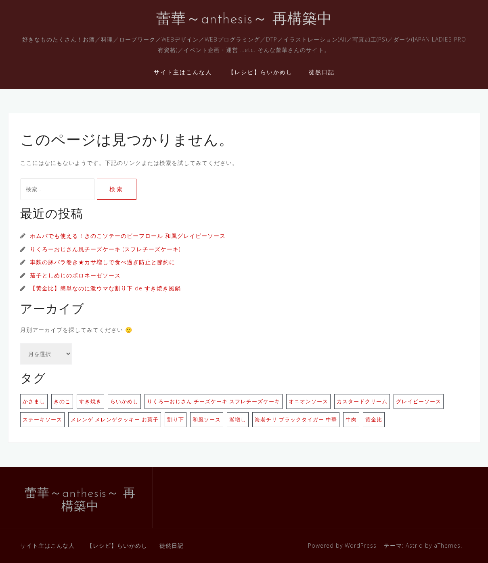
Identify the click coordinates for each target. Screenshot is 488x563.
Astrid (414, 545)
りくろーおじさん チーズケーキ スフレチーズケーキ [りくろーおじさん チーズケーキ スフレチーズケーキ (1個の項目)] (213, 401)
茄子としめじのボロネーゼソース (75, 275)
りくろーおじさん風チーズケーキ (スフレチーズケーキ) (105, 249)
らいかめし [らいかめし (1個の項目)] (124, 401)
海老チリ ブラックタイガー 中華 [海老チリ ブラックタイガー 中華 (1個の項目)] (296, 419)
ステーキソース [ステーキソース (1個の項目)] (42, 419)
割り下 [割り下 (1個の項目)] (175, 419)
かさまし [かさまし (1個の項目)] (34, 401)
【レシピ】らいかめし (260, 72)
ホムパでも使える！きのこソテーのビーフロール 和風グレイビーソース (128, 236)
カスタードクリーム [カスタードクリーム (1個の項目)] (362, 401)
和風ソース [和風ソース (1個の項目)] (207, 419)
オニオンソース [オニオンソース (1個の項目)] (308, 401)
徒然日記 (322, 72)
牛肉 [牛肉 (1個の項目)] (351, 419)
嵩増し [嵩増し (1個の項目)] (237, 419)
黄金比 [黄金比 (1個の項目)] (373, 419)
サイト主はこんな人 (183, 72)
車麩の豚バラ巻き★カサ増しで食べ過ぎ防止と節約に (102, 262)
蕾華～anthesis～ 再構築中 (244, 20)
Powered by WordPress (342, 545)
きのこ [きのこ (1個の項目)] (62, 401)
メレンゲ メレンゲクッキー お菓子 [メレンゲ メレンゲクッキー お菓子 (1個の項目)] (115, 419)
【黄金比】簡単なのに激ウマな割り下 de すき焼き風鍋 (105, 288)
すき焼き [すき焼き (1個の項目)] (90, 401)
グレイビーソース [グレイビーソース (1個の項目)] (418, 401)
